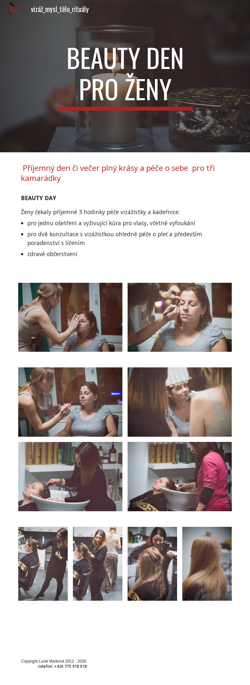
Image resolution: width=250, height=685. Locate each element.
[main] (125, 76)
